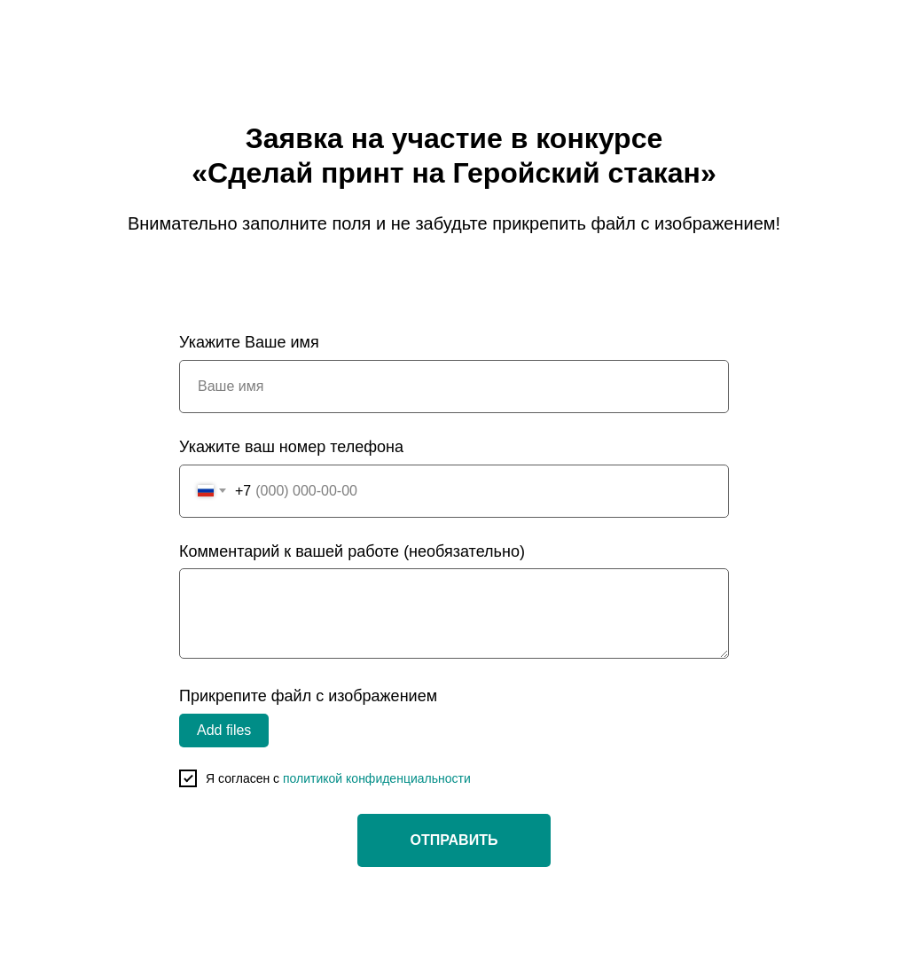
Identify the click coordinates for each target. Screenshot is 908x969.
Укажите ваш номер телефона (291, 447)
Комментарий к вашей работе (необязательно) (352, 551)
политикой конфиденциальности (377, 778)
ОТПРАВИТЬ (454, 840)
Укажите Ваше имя (249, 342)
